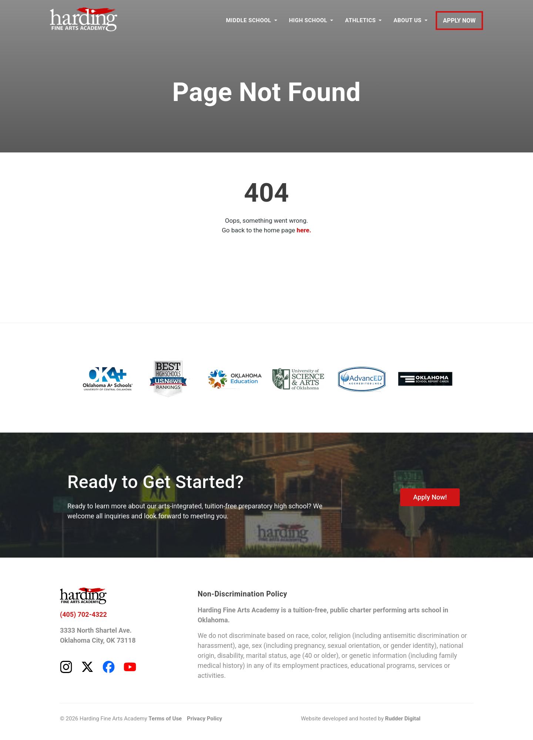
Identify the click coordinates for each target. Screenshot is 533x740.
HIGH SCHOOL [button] (308, 20)
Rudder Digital (402, 719)
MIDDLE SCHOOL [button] (248, 20)
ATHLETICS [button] (360, 20)
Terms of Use (165, 719)
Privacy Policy (204, 719)
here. (304, 230)
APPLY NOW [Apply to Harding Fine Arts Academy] (459, 20)
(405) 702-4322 (83, 615)
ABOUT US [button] (407, 20)
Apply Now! (430, 497)
